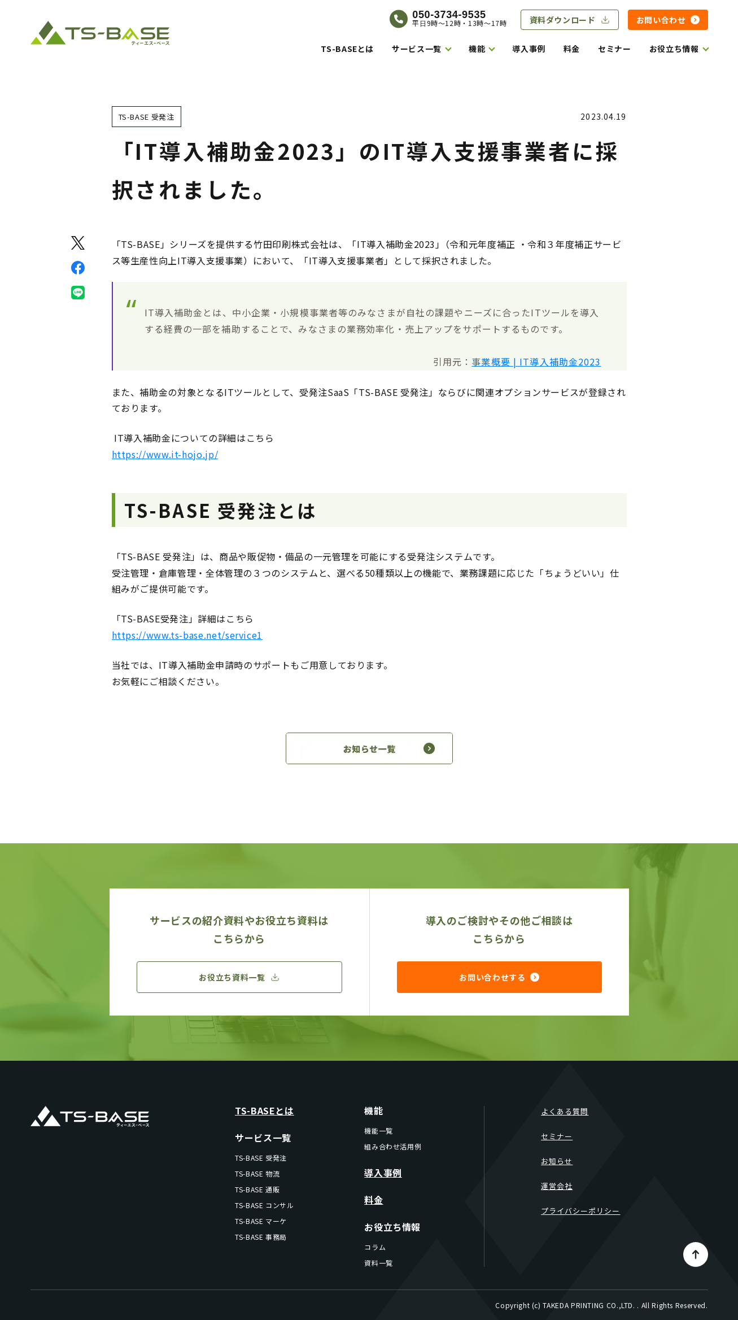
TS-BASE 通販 (257, 1189)
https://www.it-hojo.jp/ (165, 454)
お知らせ (557, 1161)
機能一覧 (378, 1130)
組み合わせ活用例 (392, 1146)
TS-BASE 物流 (257, 1173)
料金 (572, 48)
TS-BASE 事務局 (261, 1236)
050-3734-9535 (449, 14)
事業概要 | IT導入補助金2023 (536, 361)
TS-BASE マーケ (261, 1221)
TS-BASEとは (347, 48)
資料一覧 (378, 1262)
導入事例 (528, 48)
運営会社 (557, 1185)
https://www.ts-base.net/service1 (187, 635)
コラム (375, 1247)
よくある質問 (564, 1111)
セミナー (614, 48)
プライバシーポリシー (580, 1210)
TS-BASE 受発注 (261, 1157)
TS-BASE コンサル (264, 1205)
